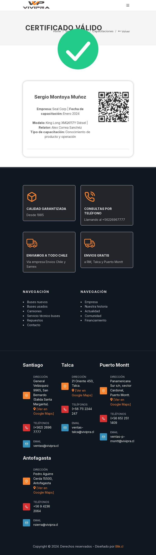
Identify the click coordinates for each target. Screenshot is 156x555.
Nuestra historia (96, 306)
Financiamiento (95, 320)
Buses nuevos (37, 302)
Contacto (33, 325)
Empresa (91, 302)
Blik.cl (119, 546)
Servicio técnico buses (43, 316)
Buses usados (37, 306)
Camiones (34, 311)
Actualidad (92, 311)
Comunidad (93, 316)
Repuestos (35, 320)
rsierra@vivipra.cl (45, 524)
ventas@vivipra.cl (46, 445)
